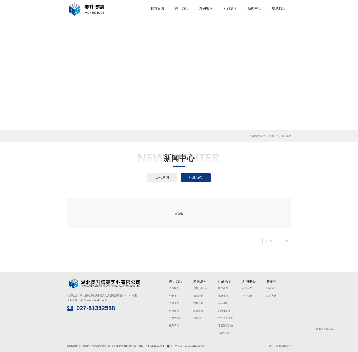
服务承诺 (174, 325)
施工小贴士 (224, 332)
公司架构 (174, 310)
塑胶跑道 (223, 288)
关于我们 (181, 8)
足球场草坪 (224, 310)
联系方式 (271, 295)
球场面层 (223, 295)
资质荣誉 (174, 303)
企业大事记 (175, 317)
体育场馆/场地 (201, 288)
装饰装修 (198, 310)
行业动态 (286, 136)
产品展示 (230, 8)
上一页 (268, 241)
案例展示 (206, 8)
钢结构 (197, 317)
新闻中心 (254, 8)
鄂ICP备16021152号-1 (151, 345)
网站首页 (157, 8)
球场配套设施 (225, 325)
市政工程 (198, 303)
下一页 (284, 241)
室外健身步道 (225, 317)
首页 (263, 136)
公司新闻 (162, 177)
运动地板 (223, 303)
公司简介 (174, 288)
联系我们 (278, 8)
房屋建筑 (198, 295)
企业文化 (174, 295)
